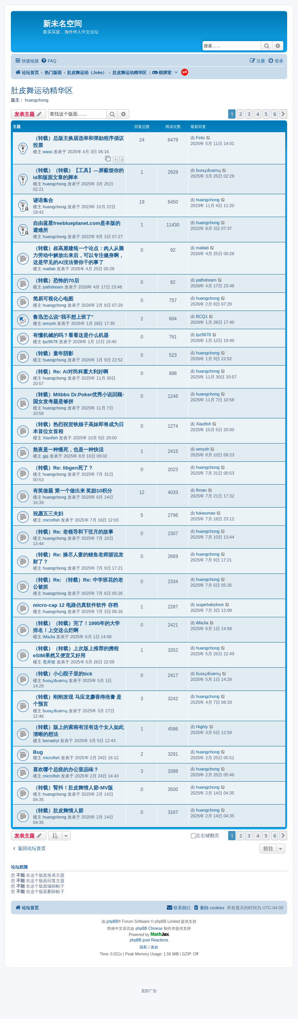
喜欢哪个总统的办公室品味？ (66, 769)
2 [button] (240, 114)
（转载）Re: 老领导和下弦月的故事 (73, 532)
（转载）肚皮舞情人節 (58, 810)
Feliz (200, 137)
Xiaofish (50, 437)
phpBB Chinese (149, 928)
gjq (46, 456)
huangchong (37, 100)
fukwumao (205, 513)
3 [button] (249, 114)
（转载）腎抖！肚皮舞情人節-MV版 (73, 788)
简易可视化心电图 (53, 299)
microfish (51, 520)
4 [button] (257, 114)
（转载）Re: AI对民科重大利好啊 (70, 372)
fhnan (201, 490)
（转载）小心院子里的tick (62, 674)
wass (47, 151)
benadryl (51, 740)
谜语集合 (43, 200)
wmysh (49, 323)
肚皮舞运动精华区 (42, 90)
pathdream (53, 287)
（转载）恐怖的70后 (56, 280)
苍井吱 (49, 662)
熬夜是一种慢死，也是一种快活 (68, 450)
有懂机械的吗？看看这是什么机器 (71, 335)
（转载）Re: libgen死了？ (63, 468)
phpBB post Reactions (149, 940)
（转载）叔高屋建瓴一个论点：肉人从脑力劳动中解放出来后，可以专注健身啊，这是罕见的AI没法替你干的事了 (78, 255)
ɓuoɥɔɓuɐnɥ (208, 170)
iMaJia (49, 636)
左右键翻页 (205, 835)
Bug (38, 752)
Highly (202, 726)
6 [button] (274, 114)
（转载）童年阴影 (53, 353)
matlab (49, 268)
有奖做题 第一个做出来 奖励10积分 (72, 491)
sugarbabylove (210, 604)
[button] (283, 114)
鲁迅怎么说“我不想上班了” (63, 317)
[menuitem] (48, 61)
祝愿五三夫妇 (48, 513)
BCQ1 (202, 316)
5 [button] (266, 114)
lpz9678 (50, 341)
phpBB (112, 921)
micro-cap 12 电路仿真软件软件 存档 (75, 605)
